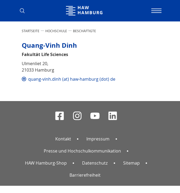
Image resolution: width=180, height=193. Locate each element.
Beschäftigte (84, 31)
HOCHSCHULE (56, 31)
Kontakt (63, 139)
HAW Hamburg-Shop (46, 163)
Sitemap (131, 163)
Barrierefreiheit (85, 175)
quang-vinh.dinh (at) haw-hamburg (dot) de (71, 79)
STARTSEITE (30, 31)
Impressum (97, 139)
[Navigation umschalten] (156, 10)
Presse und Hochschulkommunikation (82, 151)
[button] (24, 10)
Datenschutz (95, 163)
